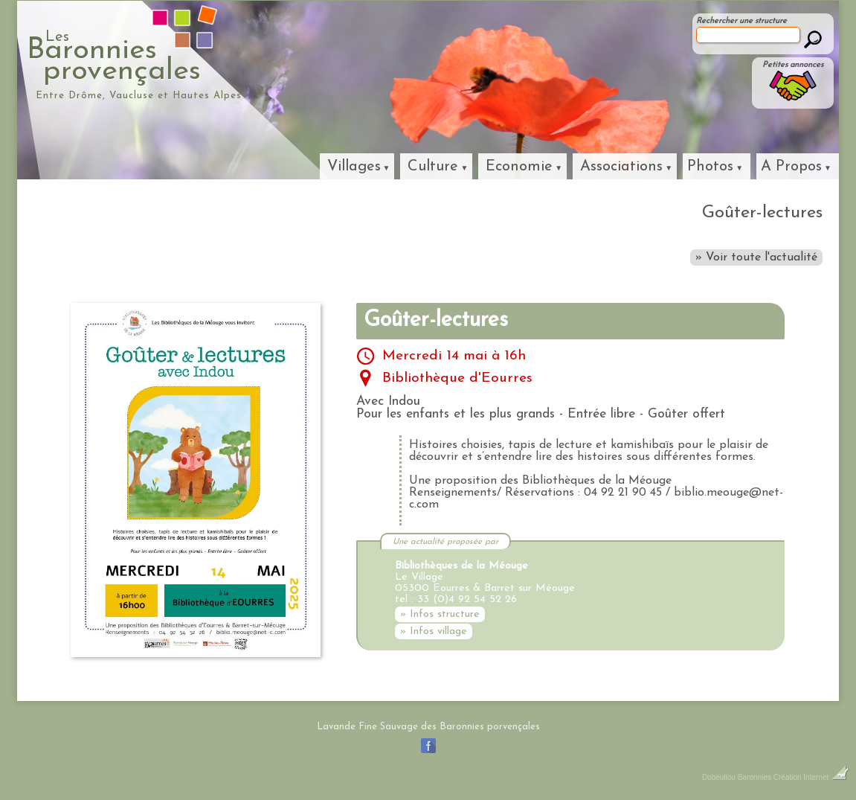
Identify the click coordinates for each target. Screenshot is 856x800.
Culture (433, 166)
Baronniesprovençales (182, 56)
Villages (354, 166)
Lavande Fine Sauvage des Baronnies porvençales (428, 727)
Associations (621, 166)
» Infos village (433, 631)
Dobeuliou (719, 777)
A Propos (791, 166)
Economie (519, 166)
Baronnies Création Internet (793, 777)
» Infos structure (440, 614)
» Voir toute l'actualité (756, 257)
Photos (710, 166)
